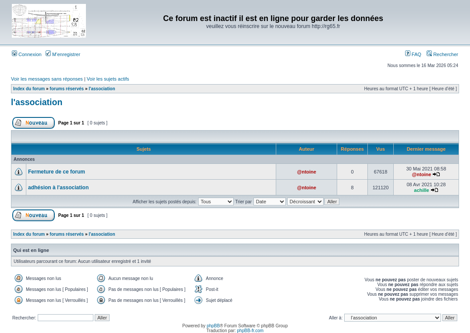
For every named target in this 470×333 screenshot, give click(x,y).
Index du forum (29, 88)
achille (421, 190)
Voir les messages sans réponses (47, 78)
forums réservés (67, 88)
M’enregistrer (63, 54)
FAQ (413, 54)
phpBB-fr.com (250, 330)
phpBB (213, 325)
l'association (102, 88)
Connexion (27, 54)
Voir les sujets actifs (108, 78)
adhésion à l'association (58, 187)
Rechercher (442, 54)
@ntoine (306, 171)
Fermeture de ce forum (56, 172)
